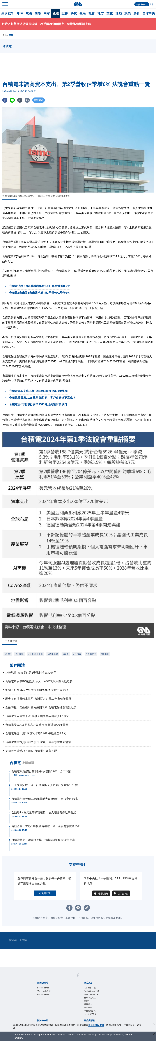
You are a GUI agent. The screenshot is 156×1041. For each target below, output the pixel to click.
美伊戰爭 (7, 13)
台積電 (15, 763)
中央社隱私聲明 (96, 1025)
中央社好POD (93, 1021)
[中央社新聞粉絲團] (78, 975)
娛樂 (127, 13)
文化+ (87, 1004)
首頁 (4, 35)
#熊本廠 (105, 654)
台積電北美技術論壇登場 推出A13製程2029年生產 (43, 839)
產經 (56, 13)
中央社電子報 (92, 1017)
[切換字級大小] (28, 100)
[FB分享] (5, 100)
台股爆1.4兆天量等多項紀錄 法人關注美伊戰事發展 (43, 812)
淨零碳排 (89, 1008)
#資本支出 (91, 654)
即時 (20, 13)
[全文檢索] (152, 4)
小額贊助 (45, 893)
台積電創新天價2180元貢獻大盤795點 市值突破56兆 (44, 798)
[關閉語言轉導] (154, 1034)
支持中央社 (141, 4)
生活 (83, 13)
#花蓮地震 (53, 654)
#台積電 (77, 654)
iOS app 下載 (92, 988)
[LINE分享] (12, 100)
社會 (92, 13)
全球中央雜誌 (92, 1000)
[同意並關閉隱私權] (154, 1024)
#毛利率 (19, 654)
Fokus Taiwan (46, 996)
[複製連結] (20, 100)
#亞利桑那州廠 (35, 654)
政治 (29, 13)
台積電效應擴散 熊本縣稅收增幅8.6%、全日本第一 (42, 771)
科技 (74, 13)
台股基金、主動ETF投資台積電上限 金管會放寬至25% (45, 826)
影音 (136, 13)
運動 (118, 13)
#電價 (65, 654)
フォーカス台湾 (47, 992)
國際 (38, 13)
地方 (101, 13)
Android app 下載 (95, 992)
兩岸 (47, 13)
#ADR (8, 654)
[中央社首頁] (78, 4)
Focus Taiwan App (96, 996)
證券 (65, 13)
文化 (109, 13)
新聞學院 (89, 1012)
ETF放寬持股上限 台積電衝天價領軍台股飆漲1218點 (44, 785)
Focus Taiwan (46, 988)
